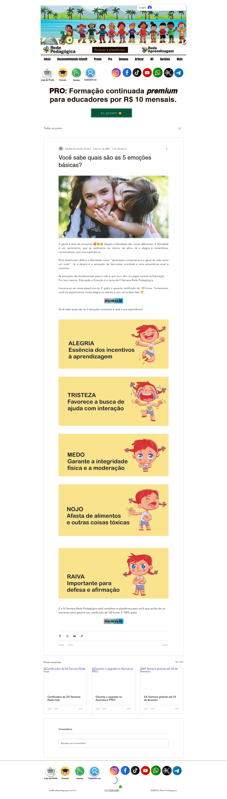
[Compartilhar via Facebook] (60, 636)
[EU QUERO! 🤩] (111, 113)
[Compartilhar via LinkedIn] (74, 636)
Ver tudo (179, 661)
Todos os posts (53, 128)
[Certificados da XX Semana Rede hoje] (65, 679)
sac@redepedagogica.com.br (62, 790)
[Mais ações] (167, 148)
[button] (179, 128)
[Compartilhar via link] (81, 636)
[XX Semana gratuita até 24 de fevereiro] (161, 679)
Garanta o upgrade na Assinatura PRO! (109, 698)
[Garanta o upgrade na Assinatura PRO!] (113, 679)
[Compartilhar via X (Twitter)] (67, 636)
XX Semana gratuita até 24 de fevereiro (160, 698)
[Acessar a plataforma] (110, 50)
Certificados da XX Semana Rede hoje (63, 698)
